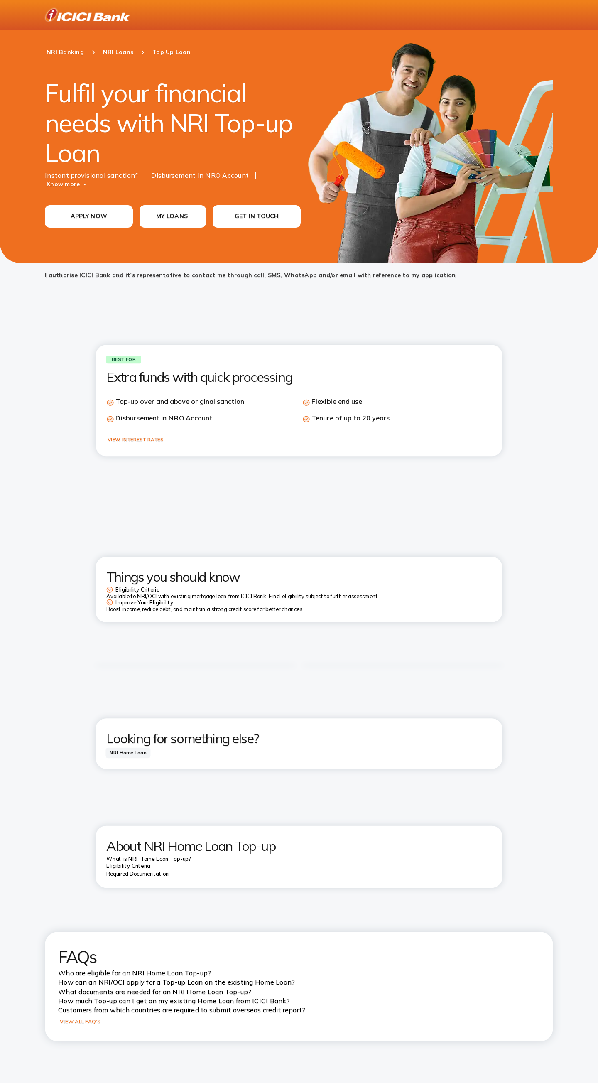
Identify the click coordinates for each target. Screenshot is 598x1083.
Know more (63, 184)
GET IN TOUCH (257, 216)
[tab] (127, 753)
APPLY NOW (89, 216)
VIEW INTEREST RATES (135, 439)
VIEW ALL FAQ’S (80, 1021)
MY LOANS (172, 216)
